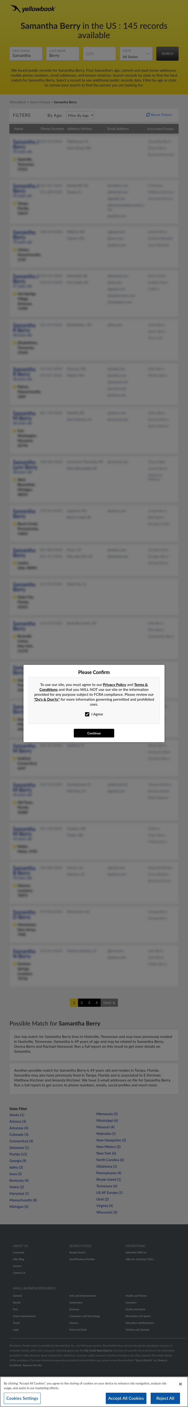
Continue (94, 733)
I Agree (94, 714)
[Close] (180, 1386)
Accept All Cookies (126, 1399)
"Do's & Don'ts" (47, 699)
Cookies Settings (22, 1399)
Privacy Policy (114, 684)
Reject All (165, 1399)
